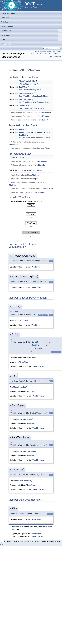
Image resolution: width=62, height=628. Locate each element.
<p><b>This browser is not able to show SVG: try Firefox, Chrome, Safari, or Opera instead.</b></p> (31, 219)
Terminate (23, 106)
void (16, 87)
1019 (24, 428)
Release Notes (6, 44)
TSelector (45, 116)
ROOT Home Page (8, 13)
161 (24, 267)
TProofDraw (46, 113)
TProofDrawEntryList (27, 81)
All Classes (31, 35)
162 (24, 288)
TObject (45, 120)
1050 (24, 366)
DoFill (21, 132)
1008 (24, 396)
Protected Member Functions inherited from (26, 143)
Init (20, 87)
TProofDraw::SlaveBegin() (32, 96)
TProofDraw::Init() (29, 90)
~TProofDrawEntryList (27, 84)
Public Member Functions (53, 51)
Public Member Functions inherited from (30, 113)
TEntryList (13, 158)
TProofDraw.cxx (38, 366)
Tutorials (4, 22)
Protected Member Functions (39, 54)
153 (22, 70)
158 (24, 325)
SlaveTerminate (25, 100)
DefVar (21, 129)
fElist (22, 158)
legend (31, 236)
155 (24, 520)
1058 (24, 460)
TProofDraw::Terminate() (32, 108)
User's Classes (7, 26)
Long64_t (28, 132)
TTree (25, 87)
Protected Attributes (55, 54)
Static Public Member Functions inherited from (27, 183)
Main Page (5, 17)
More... (39, 90)
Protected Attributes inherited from (28, 161)
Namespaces (31, 30)
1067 (24, 489)
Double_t (40, 132)
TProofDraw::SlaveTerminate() (34, 102)
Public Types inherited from (24, 175)
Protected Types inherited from (26, 192)
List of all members (39, 51)
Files (31, 39)
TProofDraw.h (34, 70)
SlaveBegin (23, 93)
